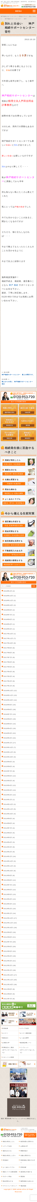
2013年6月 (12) (10, 889)
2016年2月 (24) (10, 738)
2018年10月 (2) (10, 605)
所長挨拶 (5, 1028)
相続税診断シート (26, 1042)
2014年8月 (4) (9, 823)
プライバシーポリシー (10, 1186)
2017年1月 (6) (9, 686)
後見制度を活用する (27, 1141)
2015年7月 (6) (9, 771)
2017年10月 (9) (10, 643)
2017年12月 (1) (10, 633)
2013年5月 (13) (10, 894)
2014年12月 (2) (10, 804)
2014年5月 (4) (9, 837)
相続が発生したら (9, 1141)
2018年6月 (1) (9, 619)
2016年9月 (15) (10, 705)
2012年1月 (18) (10, 970)
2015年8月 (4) (9, 766)
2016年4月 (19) (10, 728)
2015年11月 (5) (10, 752)
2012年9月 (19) (10, 932)
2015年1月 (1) (9, 799)
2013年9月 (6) (9, 875)
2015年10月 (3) (10, 757)
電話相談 (23, 1186)
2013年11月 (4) (10, 866)
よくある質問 (24, 1038)
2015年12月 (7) (10, 747)
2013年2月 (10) (10, 908)
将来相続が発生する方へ (28, 1161)
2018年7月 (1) (9, 615)
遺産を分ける (7, 1151)
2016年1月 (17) (10, 743)
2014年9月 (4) (9, 818)
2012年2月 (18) (10, 965)
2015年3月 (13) (10, 790)
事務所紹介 (24, 1151)
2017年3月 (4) (9, 676)
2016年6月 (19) (10, 719)
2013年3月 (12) (10, 904)
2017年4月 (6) (9, 671)
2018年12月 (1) (10, 595)
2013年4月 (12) (10, 899)
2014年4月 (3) (9, 842)
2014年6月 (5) (9, 833)
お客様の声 (6, 1042)
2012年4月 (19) (10, 956)
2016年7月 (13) (10, 714)
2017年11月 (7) (10, 638)
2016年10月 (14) (10, 700)
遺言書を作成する (26, 1172)
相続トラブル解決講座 (10, 1172)
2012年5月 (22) (10, 951)
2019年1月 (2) (9, 591)
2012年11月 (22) (10, 923)
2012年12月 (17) (10, 918)
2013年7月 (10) (10, 885)
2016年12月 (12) (10, 690)
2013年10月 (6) (10, 870)
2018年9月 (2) (9, 610)
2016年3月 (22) (10, 733)
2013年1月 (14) (10, 913)
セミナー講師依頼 (26, 1033)
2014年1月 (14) (10, 856)
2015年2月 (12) (10, 795)
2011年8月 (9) (9, 994)
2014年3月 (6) (9, 847)
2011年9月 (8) (9, 989)
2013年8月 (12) (10, 880)
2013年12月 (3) (10, 861)
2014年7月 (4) (9, 828)
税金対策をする (8, 1181)
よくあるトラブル (9, 1167)
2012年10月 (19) (10, 927)
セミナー (5, 1033)
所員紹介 (6, 1160)
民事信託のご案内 (9, 1050)
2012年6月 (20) (10, 946)
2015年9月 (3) (9, 761)
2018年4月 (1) (9, 624)
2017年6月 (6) (9, 662)
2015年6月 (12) (10, 776)
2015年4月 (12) (10, 785)
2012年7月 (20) (10, 942)
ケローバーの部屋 (8, 1057)
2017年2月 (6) (9, 681)
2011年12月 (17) (10, 975)
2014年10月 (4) (10, 814)
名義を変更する (26, 1155)
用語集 (23, 1176)
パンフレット (27, 1050)
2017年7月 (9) (9, 657)
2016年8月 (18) (10, 709)
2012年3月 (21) (10, 961)
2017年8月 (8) (9, 652)
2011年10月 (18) (10, 984)
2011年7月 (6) (9, 998)
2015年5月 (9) (9, 780)
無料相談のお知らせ (27, 1181)
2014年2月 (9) (9, 852)
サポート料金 (7, 1176)
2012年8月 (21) (10, 937)
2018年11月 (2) (10, 600)
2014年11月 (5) (10, 809)
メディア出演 (24, 1028)
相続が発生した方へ (9, 1155)
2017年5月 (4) (9, 667)
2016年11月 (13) (10, 695)
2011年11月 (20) (10, 980)
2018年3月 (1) (9, 629)
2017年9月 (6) (9, 648)
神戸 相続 (13, 285)
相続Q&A (5, 1038)
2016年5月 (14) (10, 724)
